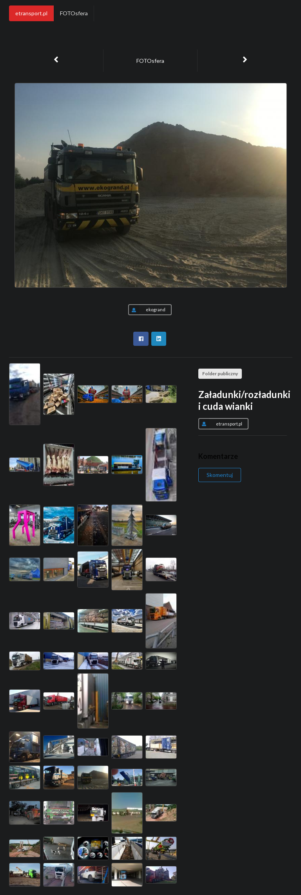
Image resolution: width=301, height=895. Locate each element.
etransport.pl (31, 13)
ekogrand (146, 309)
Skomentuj (220, 474)
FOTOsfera (74, 13)
